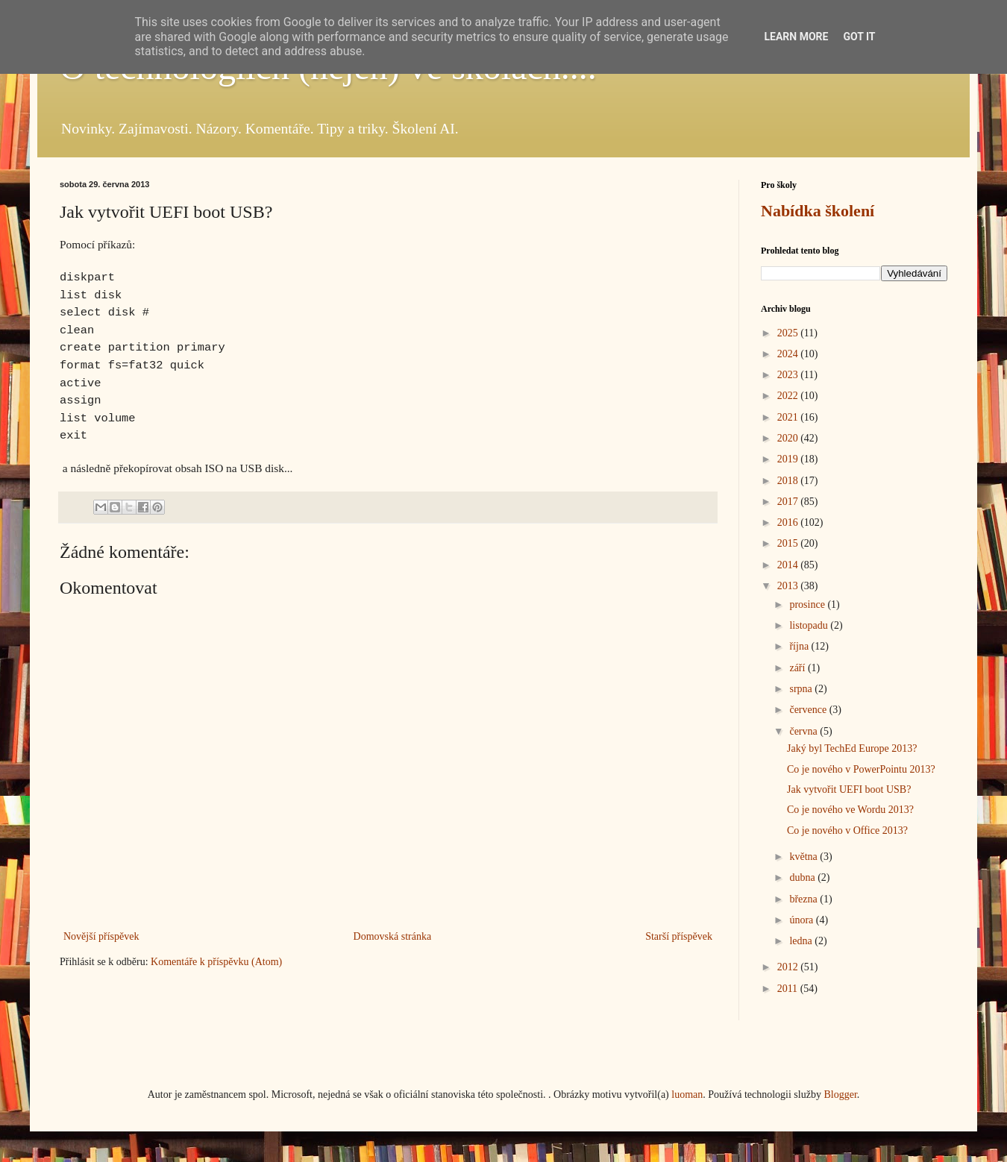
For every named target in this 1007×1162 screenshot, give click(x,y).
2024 (789, 353)
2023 (789, 374)
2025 (789, 333)
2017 (789, 501)
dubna (803, 877)
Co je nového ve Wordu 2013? (850, 809)
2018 (789, 480)
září (798, 667)
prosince (808, 604)
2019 (789, 459)
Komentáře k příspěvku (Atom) (216, 961)
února (802, 920)
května (804, 856)
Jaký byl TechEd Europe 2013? (852, 748)
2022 (789, 395)
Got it (859, 37)
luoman (687, 1094)
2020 (789, 438)
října (800, 646)
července (809, 709)
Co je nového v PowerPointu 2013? (861, 769)
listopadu (809, 625)
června (804, 731)
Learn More (796, 37)
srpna (802, 688)
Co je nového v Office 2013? (847, 830)
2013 (789, 585)
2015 (789, 543)
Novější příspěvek (101, 936)
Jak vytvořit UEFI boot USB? (849, 789)
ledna (802, 940)
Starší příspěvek (678, 936)
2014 (789, 565)
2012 (789, 967)
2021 (789, 417)
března (804, 899)
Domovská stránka (393, 936)
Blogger (840, 1094)
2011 (788, 988)
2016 (789, 522)
